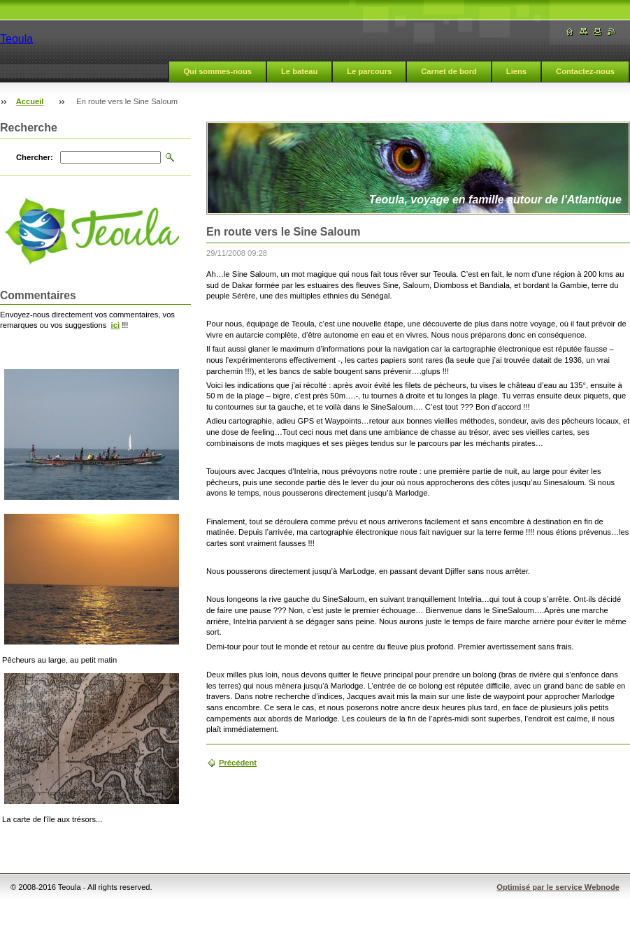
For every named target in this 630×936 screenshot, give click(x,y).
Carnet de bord (449, 71)
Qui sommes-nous (217, 71)
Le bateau (299, 71)
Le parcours (369, 71)
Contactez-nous (585, 71)
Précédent (238, 762)
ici (115, 325)
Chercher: (34, 157)
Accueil (30, 101)
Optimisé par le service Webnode (558, 887)
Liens (516, 71)
